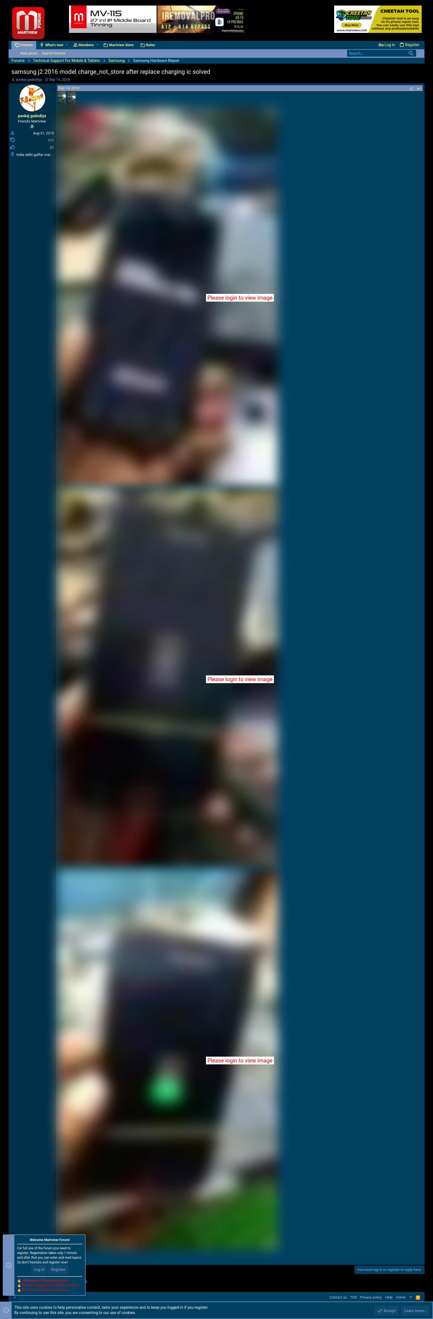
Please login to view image (240, 297)
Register (58, 1270)
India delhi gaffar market (35, 155)
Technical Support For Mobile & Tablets (50, 1285)
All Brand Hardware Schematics (44, 1290)
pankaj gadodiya (29, 79)
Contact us (338, 1297)
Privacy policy (371, 1297)
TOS (353, 1297)
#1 (419, 89)
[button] (67, 45)
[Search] (381, 53)
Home (401, 1297)
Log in (39, 1270)
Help (389, 1297)
